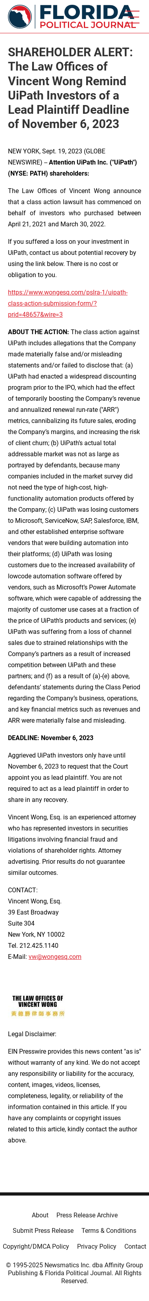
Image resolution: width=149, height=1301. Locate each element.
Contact (135, 1246)
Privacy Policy (96, 1246)
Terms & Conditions (108, 1230)
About (40, 1215)
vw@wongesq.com (55, 956)
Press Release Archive (87, 1215)
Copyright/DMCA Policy (36, 1246)
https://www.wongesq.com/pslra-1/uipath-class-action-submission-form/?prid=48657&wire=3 (68, 303)
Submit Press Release (43, 1230)
